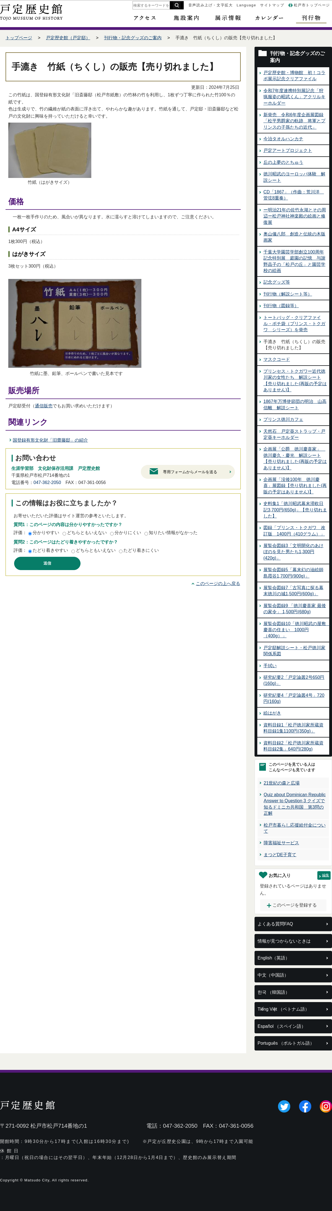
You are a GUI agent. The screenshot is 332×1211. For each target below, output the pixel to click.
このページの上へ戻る (218, 583)
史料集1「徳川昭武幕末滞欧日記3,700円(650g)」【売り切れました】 (295, 509)
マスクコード (276, 359)
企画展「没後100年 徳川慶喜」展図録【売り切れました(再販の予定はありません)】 (295, 485)
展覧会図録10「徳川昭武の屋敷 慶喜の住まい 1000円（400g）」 (296, 629)
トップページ (19, 37)
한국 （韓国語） (274, 992)
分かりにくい (128, 532)
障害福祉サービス (281, 842)
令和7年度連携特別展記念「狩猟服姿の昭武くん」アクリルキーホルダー (294, 96)
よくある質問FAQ (275, 924)
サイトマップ (272, 5)
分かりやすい (46, 532)
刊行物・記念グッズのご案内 (133, 37)
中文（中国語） (273, 975)
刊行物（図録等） (281, 305)
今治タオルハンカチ (283, 138)
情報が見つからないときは (284, 941)
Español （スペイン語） (282, 1026)
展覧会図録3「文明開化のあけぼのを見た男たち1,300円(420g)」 (293, 551)
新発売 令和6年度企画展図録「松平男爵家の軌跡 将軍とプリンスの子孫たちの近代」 (294, 121)
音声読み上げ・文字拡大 (210, 5)
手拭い (270, 665)
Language (246, 5)
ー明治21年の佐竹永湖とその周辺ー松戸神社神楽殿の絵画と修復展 (294, 216)
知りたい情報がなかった (173, 532)
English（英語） (274, 958)
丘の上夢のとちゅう (283, 162)
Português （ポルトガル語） (286, 1043)
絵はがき (272, 713)
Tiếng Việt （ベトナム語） (283, 1009)
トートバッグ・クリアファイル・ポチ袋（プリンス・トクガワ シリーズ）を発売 (294, 323)
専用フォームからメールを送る (190, 472)
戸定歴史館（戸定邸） (68, 37)
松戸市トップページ (312, 5)
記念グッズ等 (276, 282)
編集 (325, 875)
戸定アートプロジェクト (287, 150)
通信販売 (44, 405)
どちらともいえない (87, 532)
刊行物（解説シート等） (287, 294)
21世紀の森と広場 (282, 783)
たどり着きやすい (50, 550)
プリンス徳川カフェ (283, 419)
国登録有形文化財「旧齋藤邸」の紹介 (50, 440)
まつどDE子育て (280, 854)
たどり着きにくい (141, 550)
